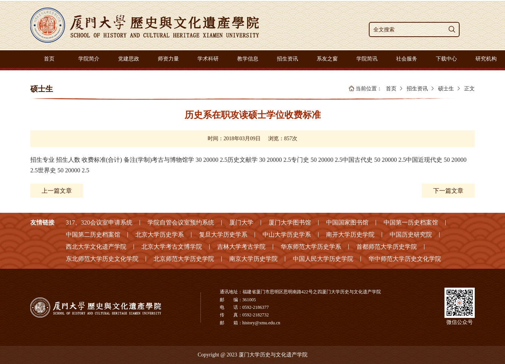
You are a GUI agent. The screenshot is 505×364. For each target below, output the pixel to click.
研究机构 (486, 59)
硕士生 (446, 88)
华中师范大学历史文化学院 (404, 259)
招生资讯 (287, 59)
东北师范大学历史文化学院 (102, 259)
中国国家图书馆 (347, 222)
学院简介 (88, 59)
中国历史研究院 (411, 234)
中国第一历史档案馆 (411, 222)
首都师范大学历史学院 (386, 246)
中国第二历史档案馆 (93, 234)
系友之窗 (327, 59)
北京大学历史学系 (159, 234)
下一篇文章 (448, 190)
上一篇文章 (57, 190)
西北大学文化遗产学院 (96, 246)
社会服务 (406, 59)
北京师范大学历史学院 (184, 259)
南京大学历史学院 (253, 259)
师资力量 (168, 59)
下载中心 (446, 59)
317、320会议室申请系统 (99, 222)
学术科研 (208, 59)
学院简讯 (367, 59)
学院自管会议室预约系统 (181, 222)
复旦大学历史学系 (223, 234)
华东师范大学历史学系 (311, 246)
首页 (49, 59)
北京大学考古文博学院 (171, 246)
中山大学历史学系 (287, 234)
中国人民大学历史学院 (323, 259)
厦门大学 (241, 222)
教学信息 (247, 59)
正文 (469, 88)
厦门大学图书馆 (290, 222)
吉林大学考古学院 (241, 246)
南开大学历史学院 (350, 234)
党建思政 (128, 59)
